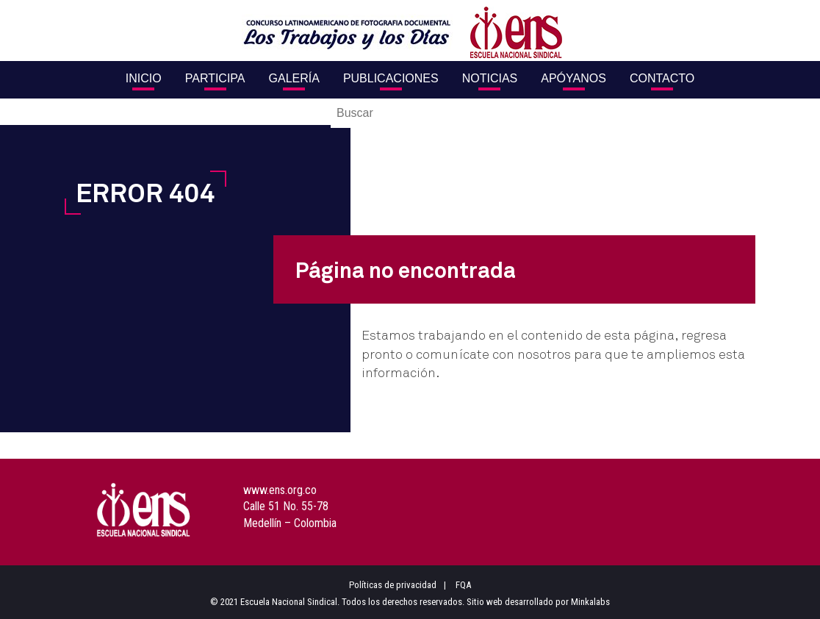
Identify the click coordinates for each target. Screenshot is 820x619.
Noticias (490, 78)
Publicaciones (391, 78)
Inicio (144, 78)
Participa (215, 78)
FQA (463, 584)
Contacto (662, 78)
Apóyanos (573, 78)
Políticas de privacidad (392, 584)
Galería (294, 78)
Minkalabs (590, 601)
